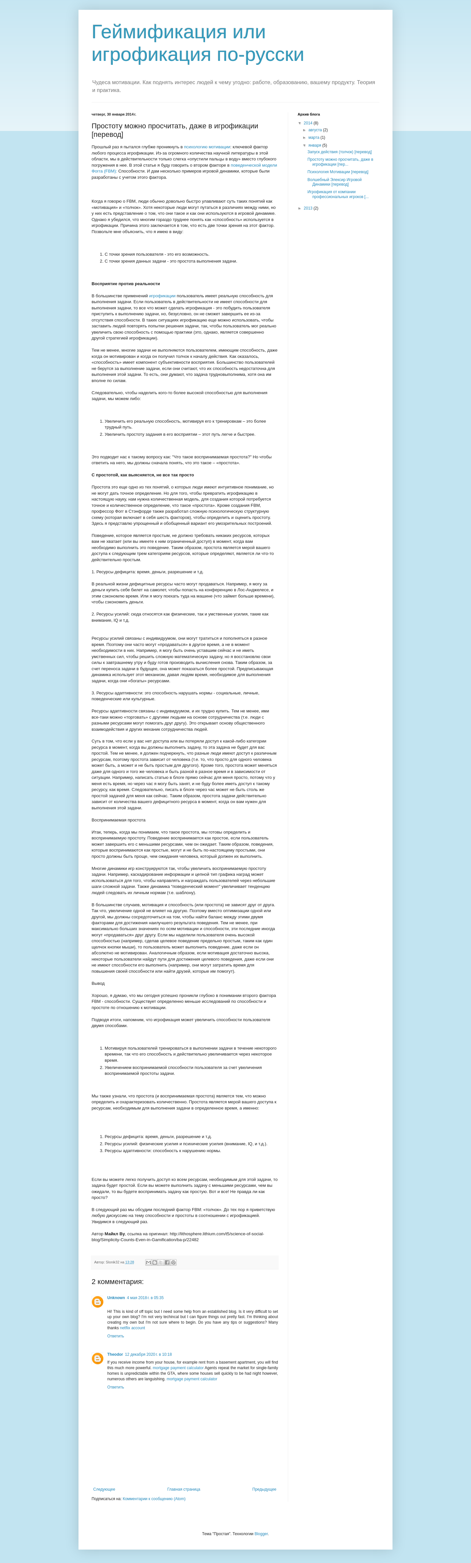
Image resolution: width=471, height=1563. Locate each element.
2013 (309, 208)
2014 (309, 123)
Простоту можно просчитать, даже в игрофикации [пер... (340, 161)
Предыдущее (264, 1489)
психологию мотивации (207, 146)
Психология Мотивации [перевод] (337, 172)
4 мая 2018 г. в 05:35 (145, 1298)
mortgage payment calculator (178, 1368)
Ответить (115, 1336)
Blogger (261, 1534)
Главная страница (184, 1489)
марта (314, 137)
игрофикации (162, 295)
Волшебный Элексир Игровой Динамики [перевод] (334, 182)
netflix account (132, 1328)
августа (315, 130)
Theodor (115, 1354)
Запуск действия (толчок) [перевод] (339, 152)
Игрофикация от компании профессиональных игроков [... (338, 194)
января (315, 145)
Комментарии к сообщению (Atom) (154, 1499)
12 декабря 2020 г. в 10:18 (148, 1354)
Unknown (116, 1298)
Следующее (104, 1489)
